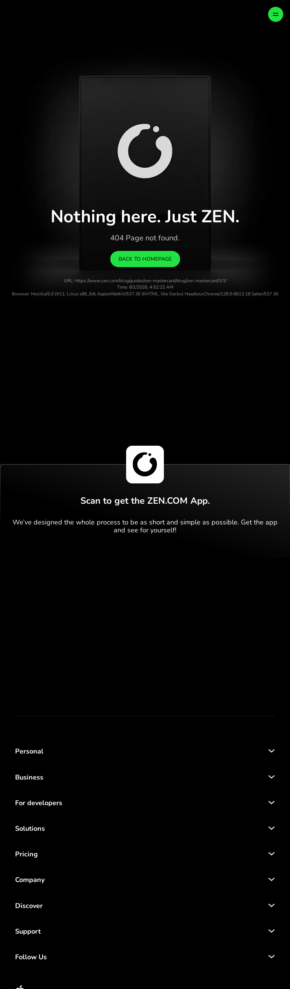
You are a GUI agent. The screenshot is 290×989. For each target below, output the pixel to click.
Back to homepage (145, 259)
